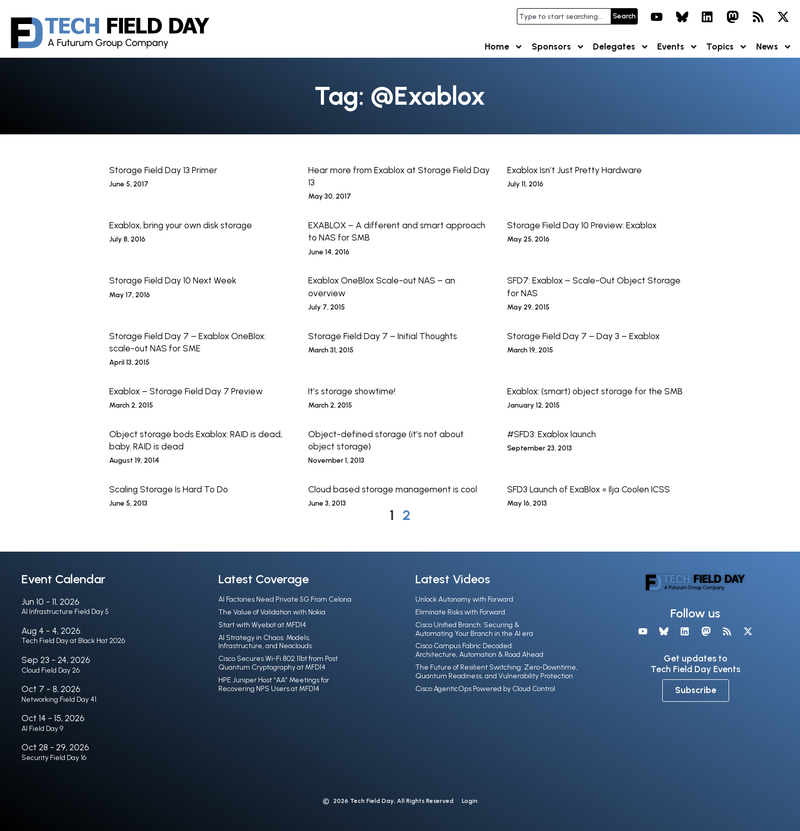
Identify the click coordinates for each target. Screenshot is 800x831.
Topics (726, 46)
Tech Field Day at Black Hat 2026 (73, 640)
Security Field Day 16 (53, 757)
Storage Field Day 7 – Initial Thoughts (382, 336)
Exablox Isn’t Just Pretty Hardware (574, 170)
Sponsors (558, 46)
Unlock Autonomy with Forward (464, 599)
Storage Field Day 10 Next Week (172, 280)
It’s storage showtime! (351, 391)
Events (677, 46)
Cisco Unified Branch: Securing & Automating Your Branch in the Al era (474, 629)
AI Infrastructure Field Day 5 (65, 611)
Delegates (621, 46)
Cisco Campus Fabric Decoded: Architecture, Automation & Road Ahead (479, 650)
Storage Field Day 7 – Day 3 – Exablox (583, 336)
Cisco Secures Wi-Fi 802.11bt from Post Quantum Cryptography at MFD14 (278, 663)
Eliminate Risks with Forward (460, 612)
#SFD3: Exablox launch (551, 434)
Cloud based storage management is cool (392, 489)
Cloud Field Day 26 (50, 670)
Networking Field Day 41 (58, 699)
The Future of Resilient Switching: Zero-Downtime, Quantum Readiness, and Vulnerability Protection (496, 671)
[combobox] (564, 16)
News (774, 46)
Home (504, 46)
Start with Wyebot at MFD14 (262, 625)
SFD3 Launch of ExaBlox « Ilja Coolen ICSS (588, 489)
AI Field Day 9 (42, 728)
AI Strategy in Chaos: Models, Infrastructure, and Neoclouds (265, 642)
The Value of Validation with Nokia (272, 612)
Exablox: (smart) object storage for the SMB (595, 391)
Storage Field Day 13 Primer (163, 170)
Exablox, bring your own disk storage (180, 225)
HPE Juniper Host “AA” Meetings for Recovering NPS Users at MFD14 (273, 684)
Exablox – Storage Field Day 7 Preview (186, 391)
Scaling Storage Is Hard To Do (168, 489)
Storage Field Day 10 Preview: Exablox (582, 225)
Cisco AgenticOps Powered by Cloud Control (485, 688)
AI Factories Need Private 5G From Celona (285, 599)
